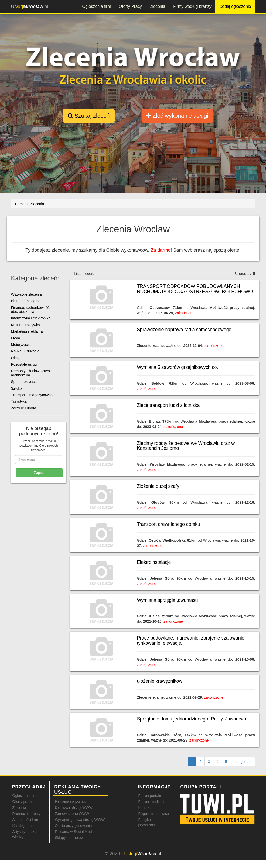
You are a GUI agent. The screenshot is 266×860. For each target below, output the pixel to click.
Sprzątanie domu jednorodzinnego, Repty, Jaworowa (191, 719)
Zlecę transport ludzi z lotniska (168, 405)
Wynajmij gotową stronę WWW (80, 820)
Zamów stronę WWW (72, 814)
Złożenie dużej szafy (158, 486)
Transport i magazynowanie (33, 395)
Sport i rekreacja (24, 382)
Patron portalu (149, 796)
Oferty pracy (22, 802)
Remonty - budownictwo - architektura (31, 373)
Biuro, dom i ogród (26, 301)
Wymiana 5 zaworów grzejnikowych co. (177, 367)
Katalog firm (22, 826)
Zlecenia (157, 6)
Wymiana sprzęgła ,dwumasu (167, 600)
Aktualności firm (25, 820)
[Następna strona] (242, 761)
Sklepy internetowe (70, 838)
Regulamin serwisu (153, 814)
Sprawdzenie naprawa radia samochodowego (184, 329)
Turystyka (19, 401)
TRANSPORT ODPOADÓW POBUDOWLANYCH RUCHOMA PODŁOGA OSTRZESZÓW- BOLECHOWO (195, 289)
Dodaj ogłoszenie (235, 6)
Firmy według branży (192, 6)
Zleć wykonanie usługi (177, 115)
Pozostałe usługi (24, 364)
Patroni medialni (151, 802)
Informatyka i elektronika (31, 318)
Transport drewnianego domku (168, 524)
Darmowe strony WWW (73, 807)
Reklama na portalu (70, 801)
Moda (15, 338)
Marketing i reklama (27, 331)
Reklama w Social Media (74, 832)
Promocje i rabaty (26, 814)
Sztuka (16, 388)
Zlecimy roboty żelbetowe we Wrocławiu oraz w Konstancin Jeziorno (186, 446)
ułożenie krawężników (159, 681)
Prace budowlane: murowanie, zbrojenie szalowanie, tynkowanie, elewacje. (191, 640)
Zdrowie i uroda (23, 408)
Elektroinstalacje (154, 562)
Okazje (17, 358)
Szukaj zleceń (89, 115)
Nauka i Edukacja (25, 351)
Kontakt (144, 808)
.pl (29, 6)
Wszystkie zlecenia (26, 294)
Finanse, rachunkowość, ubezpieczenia (30, 310)
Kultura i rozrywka (25, 325)
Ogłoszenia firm (96, 6)
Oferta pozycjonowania (73, 826)
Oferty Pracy (130, 6)
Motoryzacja (21, 345)
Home (20, 204)
